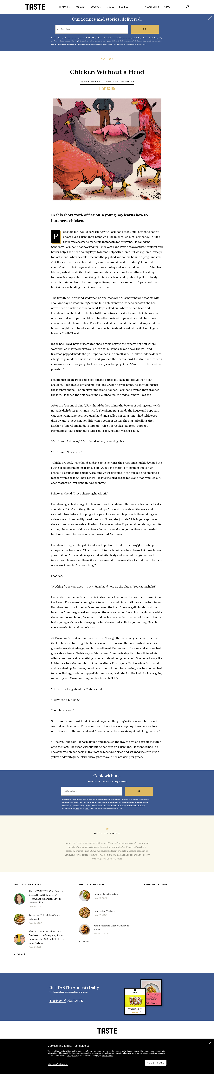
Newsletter (152, 7)
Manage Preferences (58, 1064)
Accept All (156, 1063)
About (168, 7)
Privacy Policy (72, 1056)
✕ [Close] (209, 1043)
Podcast (80, 7)
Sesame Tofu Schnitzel (106, 893)
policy (100, 44)
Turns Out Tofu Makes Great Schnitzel (44, 916)
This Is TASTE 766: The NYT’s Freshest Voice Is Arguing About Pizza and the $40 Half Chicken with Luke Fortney (48, 937)
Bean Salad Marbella (104, 910)
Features (64, 7)
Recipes (123, 7)
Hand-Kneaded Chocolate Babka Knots (111, 927)
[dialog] (107, 1057)
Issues (110, 7)
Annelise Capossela (124, 82)
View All (20, 954)
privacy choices (107, 1056)
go (144, 29)
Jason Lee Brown (92, 82)
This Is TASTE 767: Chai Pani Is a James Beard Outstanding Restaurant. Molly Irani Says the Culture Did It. (46, 896)
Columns (96, 7)
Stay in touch (57, 1000)
